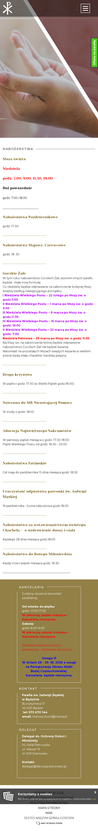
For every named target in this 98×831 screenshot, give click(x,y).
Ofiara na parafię (94, 52)
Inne (49, 813)
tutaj (94, 799)
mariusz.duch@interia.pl (49, 716)
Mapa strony (49, 808)
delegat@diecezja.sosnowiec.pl (44, 766)
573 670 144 (38, 712)
